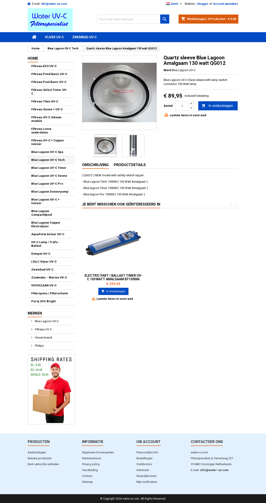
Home (33, 58)
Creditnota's (144, 464)
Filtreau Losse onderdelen (41, 130)
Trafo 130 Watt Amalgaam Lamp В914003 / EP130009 (113, 277)
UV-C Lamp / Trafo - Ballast (45, 243)
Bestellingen (144, 458)
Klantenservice (91, 458)
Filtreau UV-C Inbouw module (46, 119)
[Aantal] (182, 105)
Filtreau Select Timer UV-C (49, 91)
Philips (39, 345)
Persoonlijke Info (147, 452)
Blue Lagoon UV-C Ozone (49, 175)
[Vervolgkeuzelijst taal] (174, 4)
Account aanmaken (225, 3)
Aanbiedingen (37, 452)
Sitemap (87, 482)
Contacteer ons (207, 442)
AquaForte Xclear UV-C (47, 234)
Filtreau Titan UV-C (44, 101)
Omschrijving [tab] (95, 165)
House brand (43, 337)
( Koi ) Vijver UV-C (44, 261)
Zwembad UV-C (84, 37)
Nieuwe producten (40, 458)
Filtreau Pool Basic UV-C (48, 82)
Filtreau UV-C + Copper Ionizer (47, 142)
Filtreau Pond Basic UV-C (49, 74)
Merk (167, 70)
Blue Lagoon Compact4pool (41, 212)
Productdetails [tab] (130, 165)
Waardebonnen (146, 476)
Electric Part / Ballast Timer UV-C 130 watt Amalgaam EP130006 (180, 277)
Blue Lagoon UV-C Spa (47, 152)
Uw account (148, 442)
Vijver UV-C (54, 37)
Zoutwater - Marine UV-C (49, 277)
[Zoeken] (133, 19)
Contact (87, 476)
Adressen (142, 470)
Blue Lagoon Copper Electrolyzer (45, 224)
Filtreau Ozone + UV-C (47, 109)
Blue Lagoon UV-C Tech (48, 160)
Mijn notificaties (146, 482)
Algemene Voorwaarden (98, 452)
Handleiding (90, 470)
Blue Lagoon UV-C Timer (48, 167)
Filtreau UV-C (43, 329)
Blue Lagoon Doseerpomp (49, 191)
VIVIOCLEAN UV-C (44, 285)
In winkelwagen (217, 106)
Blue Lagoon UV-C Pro (47, 183)
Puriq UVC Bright (43, 301)
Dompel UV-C (40, 253)
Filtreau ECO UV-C (44, 66)
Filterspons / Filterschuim (49, 293)
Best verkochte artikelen (43, 464)
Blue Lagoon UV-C (46, 321)
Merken (35, 313)
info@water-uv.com (54, 3)
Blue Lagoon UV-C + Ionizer (45, 201)
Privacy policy (91, 464)
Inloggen (202, 3)
